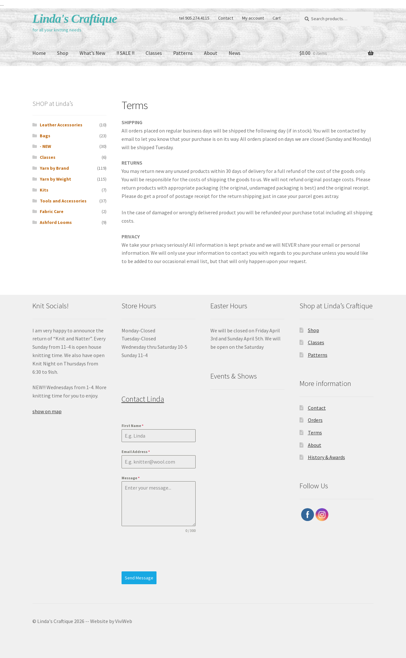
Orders (315, 420)
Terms (315, 432)
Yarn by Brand (54, 168)
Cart (277, 18)
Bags (45, 136)
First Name (132, 425)
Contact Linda (143, 399)
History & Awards (326, 457)
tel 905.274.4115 (194, 18)
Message (131, 477)
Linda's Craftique (74, 18)
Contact (225, 18)
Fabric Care (51, 211)
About (210, 53)
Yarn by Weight (55, 179)
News (235, 53)
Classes (154, 53)
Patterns (183, 53)
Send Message (139, 578)
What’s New (92, 53)
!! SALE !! (125, 53)
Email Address (136, 451)
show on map (47, 411)
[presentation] (159, 552)
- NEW (45, 146)
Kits (44, 190)
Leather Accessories (61, 125)
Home (39, 53)
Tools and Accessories (63, 201)
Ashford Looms (56, 222)
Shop (62, 53)
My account (253, 18)
